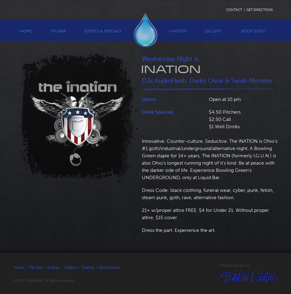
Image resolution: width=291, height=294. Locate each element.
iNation (71, 267)
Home (26, 31)
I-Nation (178, 31)
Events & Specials (103, 31)
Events (54, 267)
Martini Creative (261, 282)
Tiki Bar (58, 31)
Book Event (253, 31)
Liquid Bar (145, 30)
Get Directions (259, 10)
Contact (234, 10)
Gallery (213, 31)
